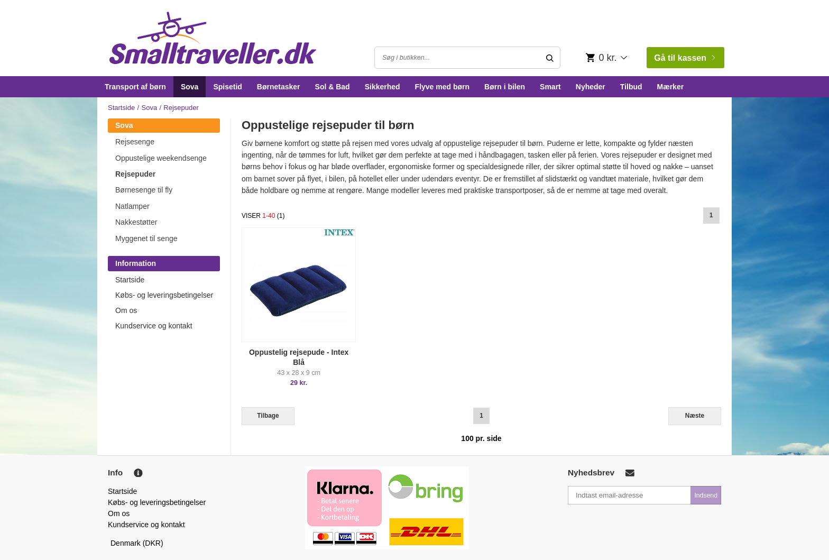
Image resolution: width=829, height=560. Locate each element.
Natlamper (132, 206)
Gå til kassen (684, 57)
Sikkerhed (382, 86)
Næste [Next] (694, 415)
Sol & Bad (332, 86)
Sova (189, 86)
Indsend (705, 495)
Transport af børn (135, 86)
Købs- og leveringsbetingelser (164, 295)
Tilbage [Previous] (268, 415)
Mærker (670, 86)
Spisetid (227, 86)
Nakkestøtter (136, 222)
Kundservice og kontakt (153, 326)
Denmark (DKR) (136, 543)
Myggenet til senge (146, 238)
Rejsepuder (135, 174)
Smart (550, 86)
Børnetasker (278, 86)
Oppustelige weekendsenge (161, 158)
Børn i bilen (504, 86)
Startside (121, 108)
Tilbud (631, 86)
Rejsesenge (134, 141)
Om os (126, 310)
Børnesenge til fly (143, 190)
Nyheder (590, 86)
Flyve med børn (442, 86)
